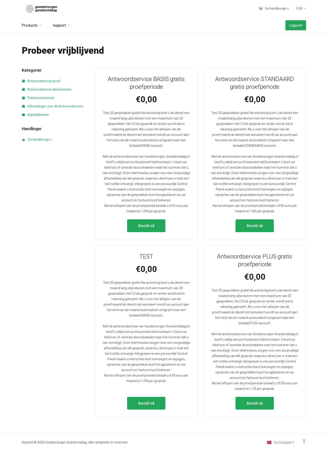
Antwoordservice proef (41, 81)
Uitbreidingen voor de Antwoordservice (52, 106)
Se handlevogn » (37, 139)
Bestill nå (146, 225)
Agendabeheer (35, 115)
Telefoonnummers (38, 98)
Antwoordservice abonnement (46, 89)
